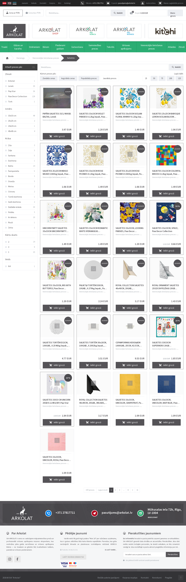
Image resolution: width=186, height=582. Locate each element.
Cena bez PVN (33, 12)
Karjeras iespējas (130, 575)
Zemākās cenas (49, 77)
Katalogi (67, 3)
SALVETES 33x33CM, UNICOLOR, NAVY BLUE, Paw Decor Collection (164, 399)
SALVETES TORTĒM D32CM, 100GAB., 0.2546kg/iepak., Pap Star (55, 342)
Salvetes (71, 57)
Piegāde (168, 575)
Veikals (34, 3)
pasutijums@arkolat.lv (126, 3)
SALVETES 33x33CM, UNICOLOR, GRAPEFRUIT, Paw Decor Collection (129, 399)
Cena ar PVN (13, 12)
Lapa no (102, 488)
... (123, 488)
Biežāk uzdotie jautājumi (108, 575)
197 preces (90, 488)
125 (179, 77)
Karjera (52, 3)
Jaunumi (25, 3)
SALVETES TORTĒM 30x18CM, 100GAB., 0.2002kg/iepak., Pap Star (93, 342)
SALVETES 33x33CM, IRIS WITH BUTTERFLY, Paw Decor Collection (57, 285)
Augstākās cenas (68, 77)
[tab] (20, 73)
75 (162, 77)
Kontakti (43, 3)
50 (154, 77)
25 (146, 77)
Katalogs (21, 57)
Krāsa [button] (8, 137)
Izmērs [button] (8, 107)
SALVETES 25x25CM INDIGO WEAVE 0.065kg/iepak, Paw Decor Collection (55, 171)
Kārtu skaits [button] (11, 233)
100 (170, 77)
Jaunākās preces (109, 77)
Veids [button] (8, 258)
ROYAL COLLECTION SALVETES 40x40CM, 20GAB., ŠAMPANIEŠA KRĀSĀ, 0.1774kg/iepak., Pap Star (130, 285)
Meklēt (118, 13)
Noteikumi (157, 575)
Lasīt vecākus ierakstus (73, 555)
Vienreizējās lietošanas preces (46, 57)
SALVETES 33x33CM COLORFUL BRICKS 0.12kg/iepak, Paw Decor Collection (166, 171)
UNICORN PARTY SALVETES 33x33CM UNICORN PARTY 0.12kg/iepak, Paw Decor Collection (55, 228)
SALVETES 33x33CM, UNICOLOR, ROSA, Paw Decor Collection (56, 457)
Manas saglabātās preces (173, 3)
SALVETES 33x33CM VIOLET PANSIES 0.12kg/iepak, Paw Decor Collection (92, 113)
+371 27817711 (98, 3)
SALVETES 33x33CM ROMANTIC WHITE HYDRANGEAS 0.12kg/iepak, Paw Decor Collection (93, 228)
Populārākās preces (89, 77)
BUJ (59, 3)
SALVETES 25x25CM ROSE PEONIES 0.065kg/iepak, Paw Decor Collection (129, 171)
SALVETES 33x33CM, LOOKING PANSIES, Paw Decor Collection (130, 228)
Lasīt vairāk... (111, 548)
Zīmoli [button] (8, 73)
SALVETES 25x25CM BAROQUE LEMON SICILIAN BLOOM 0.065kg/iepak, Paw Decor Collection (166, 113)
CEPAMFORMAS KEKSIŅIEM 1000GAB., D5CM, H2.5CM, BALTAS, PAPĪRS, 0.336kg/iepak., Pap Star (128, 342)
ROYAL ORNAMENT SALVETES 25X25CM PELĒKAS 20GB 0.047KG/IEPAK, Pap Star (165, 285)
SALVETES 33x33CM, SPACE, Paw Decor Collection (165, 228)
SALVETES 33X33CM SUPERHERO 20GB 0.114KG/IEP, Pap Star (162, 342)
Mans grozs (173, 14)
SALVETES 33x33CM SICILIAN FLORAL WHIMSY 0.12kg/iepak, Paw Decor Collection (130, 113)
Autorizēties (151, 3)
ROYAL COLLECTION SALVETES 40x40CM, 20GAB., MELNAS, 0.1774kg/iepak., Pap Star (93, 399)
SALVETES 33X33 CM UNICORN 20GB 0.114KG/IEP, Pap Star (56, 399)
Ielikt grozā (57, 134)
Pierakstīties (173, 552)
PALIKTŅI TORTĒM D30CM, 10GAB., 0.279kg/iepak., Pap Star (92, 285)
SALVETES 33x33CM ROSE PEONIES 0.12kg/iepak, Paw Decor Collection (92, 171)
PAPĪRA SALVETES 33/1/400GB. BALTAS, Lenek (57, 113)
